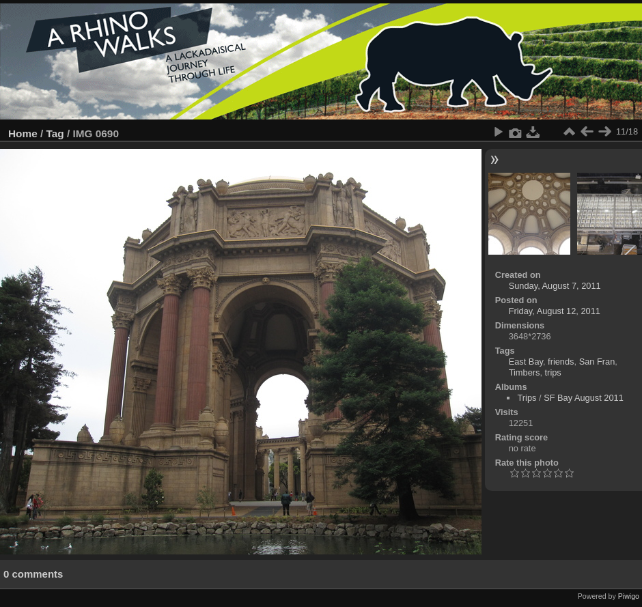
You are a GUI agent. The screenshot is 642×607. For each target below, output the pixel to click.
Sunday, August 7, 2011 (555, 286)
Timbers (524, 372)
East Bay (526, 361)
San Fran (597, 361)
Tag (55, 133)
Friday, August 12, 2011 (554, 311)
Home (23, 133)
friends (561, 361)
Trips (526, 398)
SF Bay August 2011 (584, 398)
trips (553, 372)
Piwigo (628, 596)
